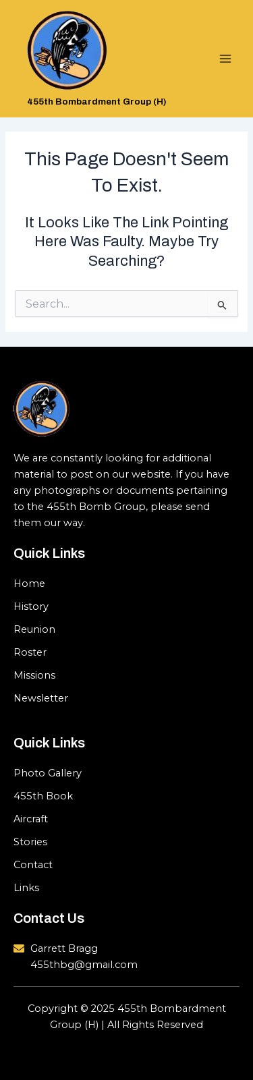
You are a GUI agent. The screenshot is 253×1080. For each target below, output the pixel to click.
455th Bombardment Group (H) (97, 101)
